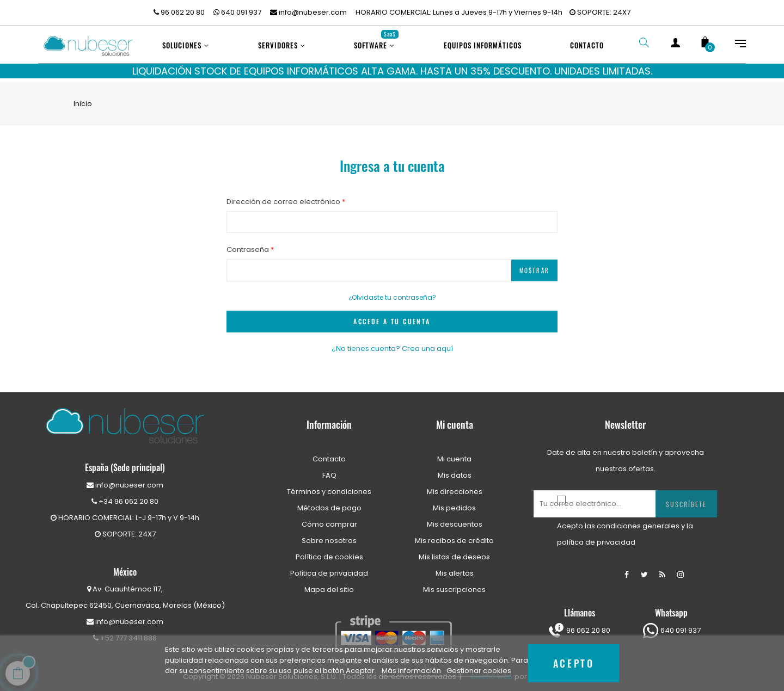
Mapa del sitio (329, 584)
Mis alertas (455, 568)
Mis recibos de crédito (454, 535)
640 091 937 (237, 12)
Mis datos (454, 470)
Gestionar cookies (478, 670)
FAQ (329, 470)
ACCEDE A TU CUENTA (391, 316)
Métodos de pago (329, 503)
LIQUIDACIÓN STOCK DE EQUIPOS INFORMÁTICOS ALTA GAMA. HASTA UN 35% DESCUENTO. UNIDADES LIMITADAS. (392, 71)
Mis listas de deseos (454, 552)
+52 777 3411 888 (125, 633)
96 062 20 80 (179, 12)
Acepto (574, 663)
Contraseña (248, 244)
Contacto (329, 454)
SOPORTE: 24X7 (599, 12)
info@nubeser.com (308, 12)
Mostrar (534, 265)
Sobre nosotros (329, 535)
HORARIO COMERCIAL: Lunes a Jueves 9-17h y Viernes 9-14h (459, 12)
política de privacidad (596, 537)
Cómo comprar (329, 519)
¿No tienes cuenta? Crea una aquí (392, 343)
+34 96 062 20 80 (124, 496)
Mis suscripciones (454, 584)
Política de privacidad (329, 568)
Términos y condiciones (329, 487)
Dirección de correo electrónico (284, 197)
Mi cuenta (454, 454)
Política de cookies (329, 552)
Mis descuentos (454, 519)
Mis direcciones (454, 487)
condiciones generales (638, 521)
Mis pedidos (454, 503)
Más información (412, 670)
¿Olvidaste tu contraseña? (392, 292)
